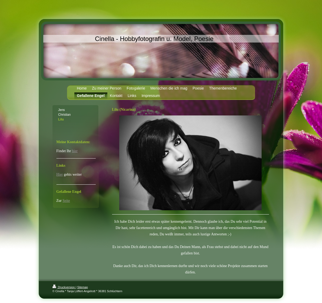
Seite (66, 201)
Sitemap (82, 287)
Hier (59, 174)
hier (75, 151)
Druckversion (64, 287)
